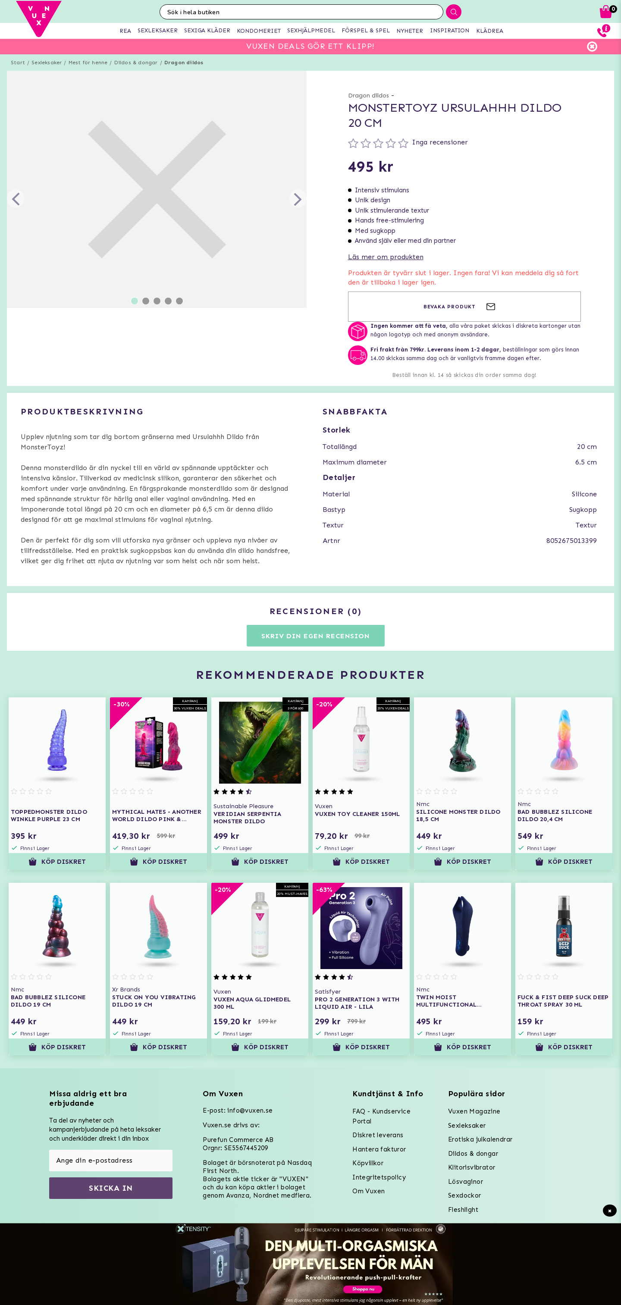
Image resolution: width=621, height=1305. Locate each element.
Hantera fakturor (379, 1149)
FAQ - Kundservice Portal (381, 1116)
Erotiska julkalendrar (480, 1139)
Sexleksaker (46, 63)
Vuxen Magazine (474, 1111)
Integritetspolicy (379, 1177)
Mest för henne (88, 63)
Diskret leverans (377, 1135)
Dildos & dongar (136, 63)
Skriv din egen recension (315, 636)
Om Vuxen (368, 1191)
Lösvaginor (465, 1182)
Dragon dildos (184, 63)
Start (18, 63)
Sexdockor (464, 1195)
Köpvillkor (367, 1163)
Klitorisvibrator (471, 1167)
